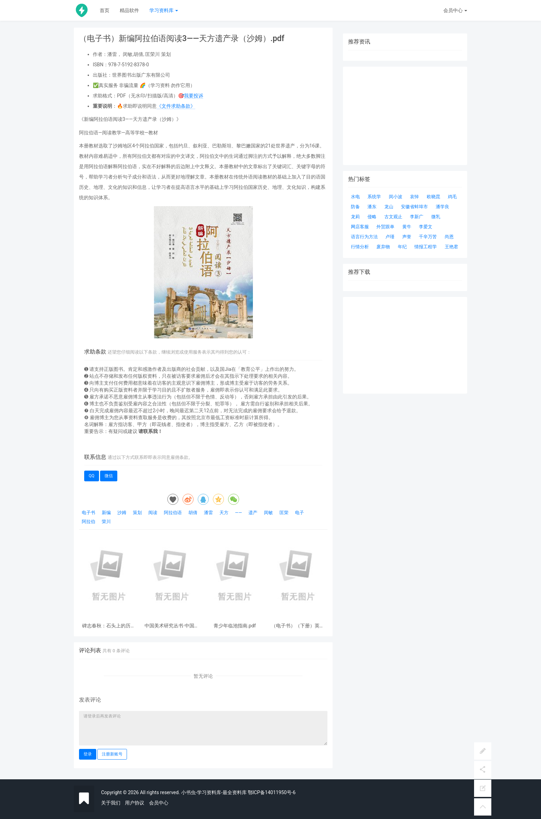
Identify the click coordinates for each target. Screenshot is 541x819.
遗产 (252, 512)
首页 (104, 10)
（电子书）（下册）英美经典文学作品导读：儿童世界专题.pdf (297, 625)
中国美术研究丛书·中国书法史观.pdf (172, 625)
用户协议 (134, 803)
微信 (109, 475)
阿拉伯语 (173, 512)
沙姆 (121, 512)
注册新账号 (112, 754)
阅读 (152, 512)
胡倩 (192, 512)
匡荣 (283, 512)
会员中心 (158, 803)
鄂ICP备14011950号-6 (271, 792)
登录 (87, 754)
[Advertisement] (405, 345)
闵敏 (268, 512)
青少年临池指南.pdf (235, 625)
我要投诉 (193, 95)
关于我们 (110, 803)
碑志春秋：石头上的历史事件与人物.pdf (108, 625)
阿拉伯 (88, 521)
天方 (223, 512)
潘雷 (208, 512)
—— (238, 512)
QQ (92, 475)
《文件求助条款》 (176, 106)
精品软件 (129, 10)
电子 (299, 512)
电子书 (88, 512)
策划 (137, 512)
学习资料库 (163, 10)
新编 (106, 512)
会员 (455, 10)
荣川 (106, 521)
